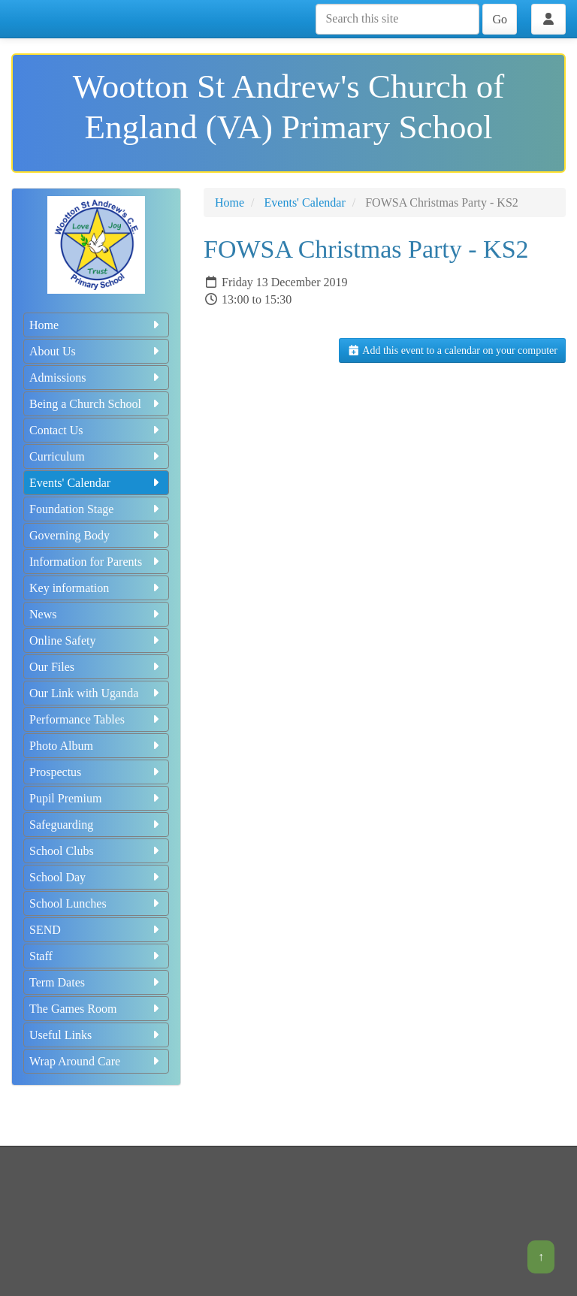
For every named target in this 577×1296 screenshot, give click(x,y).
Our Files (96, 666)
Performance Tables (96, 719)
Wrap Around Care (96, 1061)
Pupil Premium (96, 798)
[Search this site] (397, 19)
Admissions (96, 377)
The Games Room (96, 1008)
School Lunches (96, 903)
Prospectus (96, 772)
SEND (96, 929)
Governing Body (96, 535)
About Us (96, 351)
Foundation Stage (96, 509)
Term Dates (96, 982)
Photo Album (96, 745)
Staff (96, 956)
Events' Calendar (96, 482)
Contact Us (96, 430)
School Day (96, 877)
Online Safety (96, 640)
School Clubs (96, 850)
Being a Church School (96, 403)
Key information (96, 588)
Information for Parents (96, 561)
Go (499, 19)
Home (96, 325)
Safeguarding (96, 824)
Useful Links (96, 1035)
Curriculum (96, 456)
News (96, 614)
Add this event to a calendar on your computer (452, 350)
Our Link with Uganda (96, 693)
